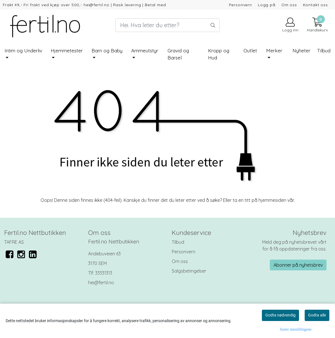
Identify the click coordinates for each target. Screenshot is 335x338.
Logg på (266, 4)
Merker (274, 51)
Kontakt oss (315, 4)
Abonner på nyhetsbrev (298, 265)
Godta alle (317, 315)
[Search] (167, 25)
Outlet (250, 51)
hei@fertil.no (101, 282)
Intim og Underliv (23, 51)
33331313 (103, 273)
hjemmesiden (272, 200)
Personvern (240, 4)
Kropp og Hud (218, 54)
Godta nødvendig (280, 315)
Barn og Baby (107, 51)
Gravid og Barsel (178, 54)
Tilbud (178, 242)
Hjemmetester (67, 51)
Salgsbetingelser (189, 271)
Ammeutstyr (144, 51)
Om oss (289, 4)
